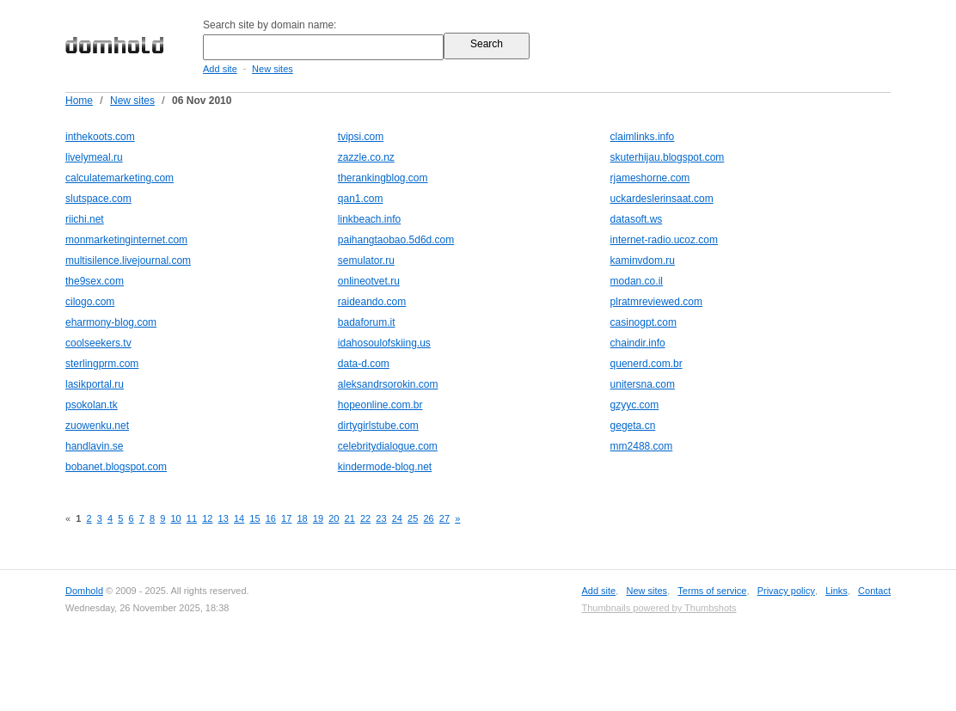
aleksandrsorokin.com (388, 384)
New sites (272, 69)
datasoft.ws (636, 219)
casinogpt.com (643, 322)
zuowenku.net (97, 426)
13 (223, 518)
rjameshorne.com (650, 178)
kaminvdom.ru (642, 260)
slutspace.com (98, 199)
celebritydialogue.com (388, 446)
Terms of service (711, 590)
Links (836, 590)
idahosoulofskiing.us (384, 343)
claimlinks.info (642, 137)
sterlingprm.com (101, 364)
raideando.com (372, 302)
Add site (220, 69)
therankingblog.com (383, 178)
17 (286, 518)
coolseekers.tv (98, 343)
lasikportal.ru (94, 384)
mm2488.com (641, 446)
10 (175, 518)
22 (365, 518)
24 (397, 518)
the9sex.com (94, 281)
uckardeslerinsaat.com (662, 199)
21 (350, 518)
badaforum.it (366, 322)
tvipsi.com (360, 137)
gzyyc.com (634, 405)
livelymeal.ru (94, 157)
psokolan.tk (91, 405)
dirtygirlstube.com (378, 426)
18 (302, 518)
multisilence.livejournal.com (128, 260)
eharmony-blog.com (110, 322)
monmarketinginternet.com (126, 240)
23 (381, 518)
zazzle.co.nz (366, 157)
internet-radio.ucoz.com (664, 240)
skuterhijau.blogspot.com (667, 157)
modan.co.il (636, 281)
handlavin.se (94, 446)
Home (79, 101)
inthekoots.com (100, 137)
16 (271, 518)
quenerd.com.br (646, 364)
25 (413, 518)
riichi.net (84, 219)
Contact (874, 590)
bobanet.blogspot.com (116, 467)
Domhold (84, 590)
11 (192, 518)
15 (254, 518)
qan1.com (360, 199)
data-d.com (363, 364)
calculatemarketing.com (119, 178)
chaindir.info (637, 343)
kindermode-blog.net (385, 467)
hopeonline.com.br (380, 405)
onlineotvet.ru (369, 281)
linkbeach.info (369, 219)
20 (333, 518)
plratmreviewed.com (656, 302)
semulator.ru (366, 260)
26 (428, 518)
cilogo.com (89, 302)
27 (444, 518)
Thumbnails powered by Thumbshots (658, 608)
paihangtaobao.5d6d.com (396, 240)
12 (207, 518)
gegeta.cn (633, 426)
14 (239, 518)
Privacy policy (786, 590)
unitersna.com (642, 384)
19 (318, 518)
